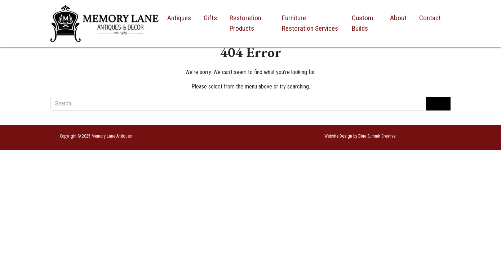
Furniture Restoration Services (310, 23)
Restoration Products (245, 23)
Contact (430, 18)
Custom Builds (362, 23)
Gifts (210, 18)
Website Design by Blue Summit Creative (359, 136)
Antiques (179, 18)
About (398, 18)
